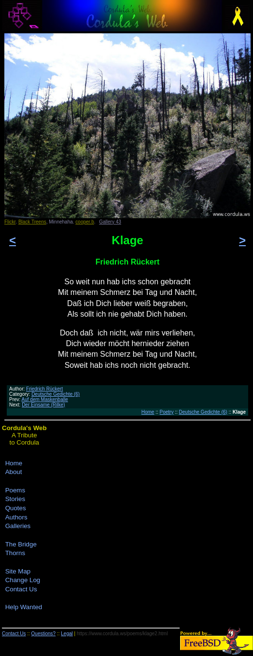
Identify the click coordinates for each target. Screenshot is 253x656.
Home (148, 412)
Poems (15, 490)
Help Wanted (23, 607)
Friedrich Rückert (44, 388)
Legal (66, 633)
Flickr (9, 221)
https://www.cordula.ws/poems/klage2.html (122, 633)
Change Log (23, 580)
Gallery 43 (110, 221)
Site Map (18, 571)
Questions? (43, 633)
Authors (16, 517)
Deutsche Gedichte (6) (55, 394)
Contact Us (21, 589)
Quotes (15, 508)
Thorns (15, 553)
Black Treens (32, 221)
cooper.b (84, 221)
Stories (15, 498)
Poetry (167, 412)
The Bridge (21, 544)
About (13, 471)
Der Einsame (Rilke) (43, 404)
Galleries (18, 526)
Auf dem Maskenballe (45, 399)
